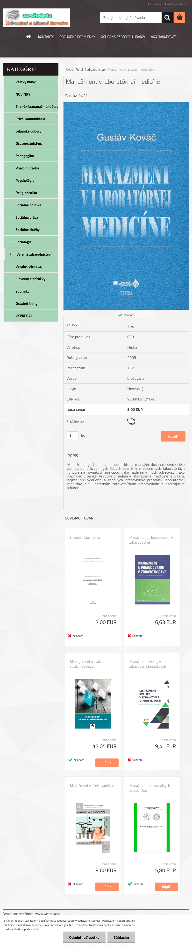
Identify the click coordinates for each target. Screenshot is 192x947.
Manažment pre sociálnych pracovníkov (149, 788)
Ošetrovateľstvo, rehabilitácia (29, 145)
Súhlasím (121, 937)
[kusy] (73, 435)
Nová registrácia (175, 4)
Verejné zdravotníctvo (34, 254)
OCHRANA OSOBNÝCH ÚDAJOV (123, 36)
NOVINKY (23, 94)
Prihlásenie (154, 4)
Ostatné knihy (26, 303)
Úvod (69, 69)
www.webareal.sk (48, 913)
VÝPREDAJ (24, 316)
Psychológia (25, 180)
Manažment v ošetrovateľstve (93, 785)
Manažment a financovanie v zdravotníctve (151, 540)
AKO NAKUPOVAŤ (163, 36)
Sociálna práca (27, 217)
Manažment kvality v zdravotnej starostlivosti (147, 664)
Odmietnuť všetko (84, 937)
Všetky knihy (26, 82)
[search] (167, 17)
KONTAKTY (46, 36)
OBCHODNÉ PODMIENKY (77, 36)
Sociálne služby (28, 229)
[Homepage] (29, 36)
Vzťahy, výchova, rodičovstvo (29, 268)
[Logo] (36, 18)
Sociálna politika (28, 205)
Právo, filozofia (27, 168)
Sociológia (24, 242)
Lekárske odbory (29, 131)
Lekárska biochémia (85, 537)
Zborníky (22, 291)
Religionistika (26, 193)
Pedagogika (25, 156)
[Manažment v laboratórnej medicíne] (126, 104)
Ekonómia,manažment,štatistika (37, 106)
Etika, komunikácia (30, 119)
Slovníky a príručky (30, 279)
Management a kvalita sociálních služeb (87, 664)
